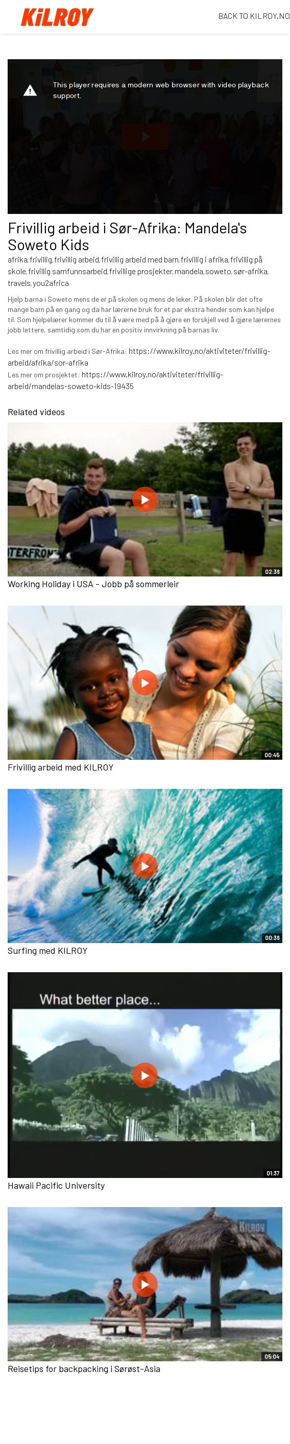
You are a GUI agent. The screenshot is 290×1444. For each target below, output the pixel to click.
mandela (189, 271)
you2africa (51, 282)
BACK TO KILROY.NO (254, 15)
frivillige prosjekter (141, 271)
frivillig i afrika (204, 259)
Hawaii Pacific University (56, 1185)
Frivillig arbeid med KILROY (61, 767)
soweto (218, 271)
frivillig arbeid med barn (140, 259)
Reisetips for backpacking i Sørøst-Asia (84, 1368)
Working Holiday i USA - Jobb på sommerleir (93, 583)
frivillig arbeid (76, 259)
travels (19, 282)
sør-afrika (250, 271)
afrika (18, 259)
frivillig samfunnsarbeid (67, 271)
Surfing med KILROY (48, 950)
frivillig (41, 259)
